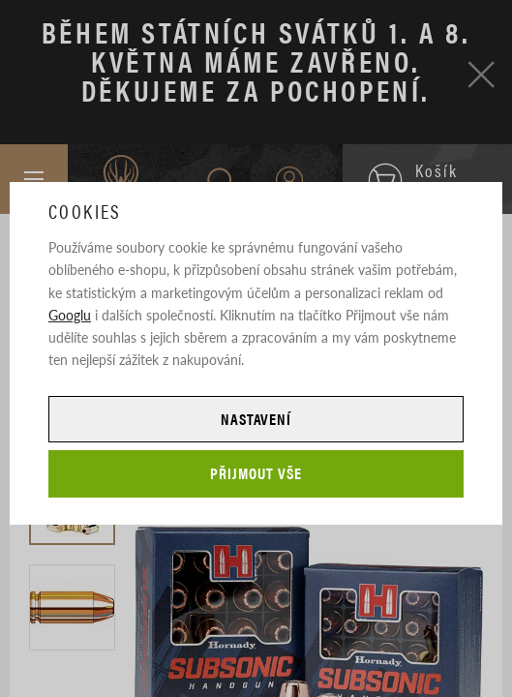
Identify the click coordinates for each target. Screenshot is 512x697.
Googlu (69, 314)
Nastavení (256, 419)
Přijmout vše (256, 473)
